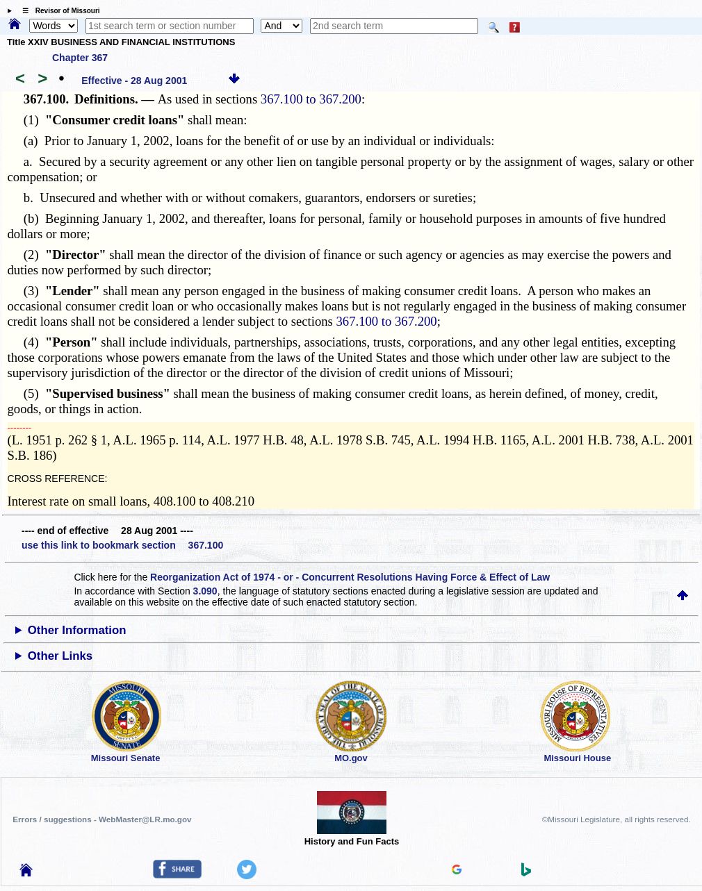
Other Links (60, 656)
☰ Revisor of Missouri (57, 11)
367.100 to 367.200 (311, 99)
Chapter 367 (80, 57)
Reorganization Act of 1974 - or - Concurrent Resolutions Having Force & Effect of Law (350, 577)
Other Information (77, 630)
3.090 (205, 591)
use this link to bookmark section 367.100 (122, 545)
